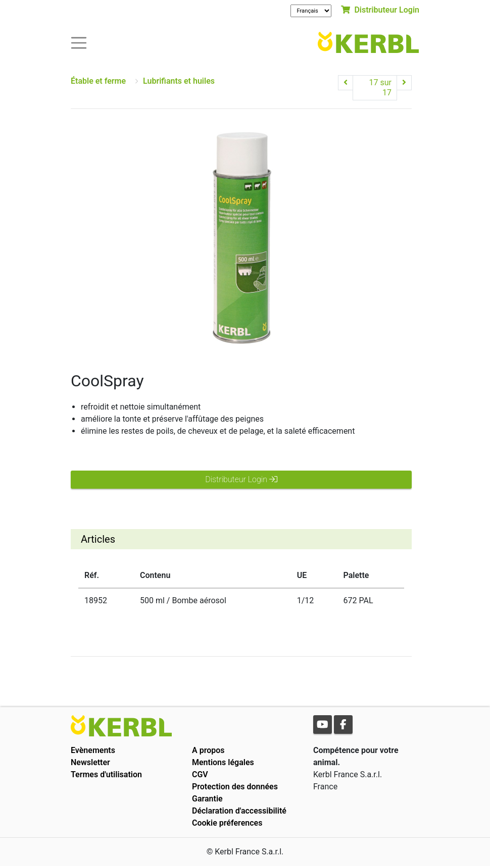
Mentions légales (223, 762)
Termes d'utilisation (106, 774)
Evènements (93, 750)
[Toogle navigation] (78, 42)
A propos (208, 750)
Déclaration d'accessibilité (239, 811)
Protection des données (235, 786)
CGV (200, 774)
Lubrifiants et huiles (179, 81)
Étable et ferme (98, 81)
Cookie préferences (227, 823)
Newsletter (90, 762)
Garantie (207, 798)
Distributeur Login (380, 10)
